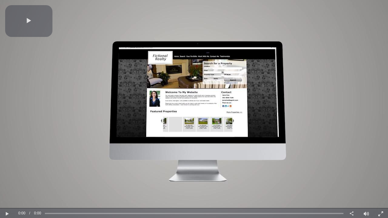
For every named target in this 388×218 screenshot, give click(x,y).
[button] (28, 21)
